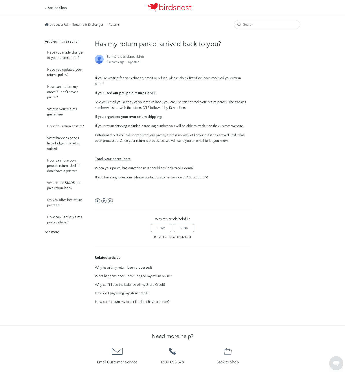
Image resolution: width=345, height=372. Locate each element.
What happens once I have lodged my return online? (64, 143)
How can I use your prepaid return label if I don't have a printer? (64, 165)
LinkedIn (110, 201)
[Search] (267, 24)
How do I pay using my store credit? (122, 293)
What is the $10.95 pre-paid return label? (64, 185)
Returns (114, 25)
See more (52, 232)
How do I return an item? (65, 126)
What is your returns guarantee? (62, 111)
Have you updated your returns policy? (64, 72)
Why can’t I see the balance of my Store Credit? (130, 285)
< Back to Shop (56, 8)
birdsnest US (59, 25)
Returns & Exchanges (89, 25)
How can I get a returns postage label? (64, 219)
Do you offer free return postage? (64, 202)
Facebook (97, 201)
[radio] (161, 228)
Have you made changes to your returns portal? (65, 55)
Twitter (104, 201)
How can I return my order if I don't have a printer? (63, 92)
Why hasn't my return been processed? (123, 268)
